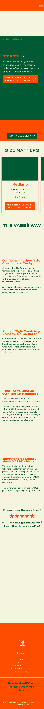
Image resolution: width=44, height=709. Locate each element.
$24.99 (19, 196)
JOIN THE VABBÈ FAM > (22, 136)
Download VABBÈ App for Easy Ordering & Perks (22, 687)
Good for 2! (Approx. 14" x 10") (20, 191)
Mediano (20, 184)
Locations (22, 653)
